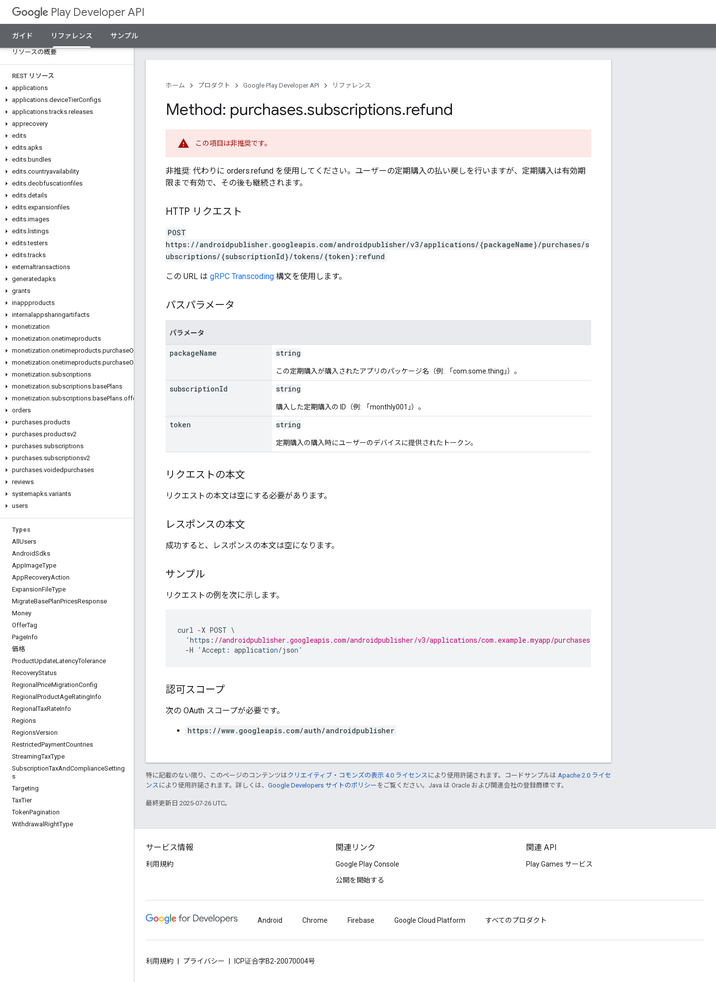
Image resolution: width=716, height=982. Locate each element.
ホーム (175, 85)
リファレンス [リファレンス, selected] (71, 35)
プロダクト (214, 85)
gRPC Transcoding (242, 276)
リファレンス (351, 85)
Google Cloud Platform (429, 920)
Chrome (315, 920)
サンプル (124, 35)
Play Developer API (78, 12)
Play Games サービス (559, 864)
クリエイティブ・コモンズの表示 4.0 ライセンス (357, 775)
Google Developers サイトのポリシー (322, 785)
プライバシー (204, 961)
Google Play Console (367, 864)
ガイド (22, 35)
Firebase (361, 920)
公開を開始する (360, 880)
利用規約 (160, 864)
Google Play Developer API (281, 85)
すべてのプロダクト (516, 920)
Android (270, 920)
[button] (65, 88)
